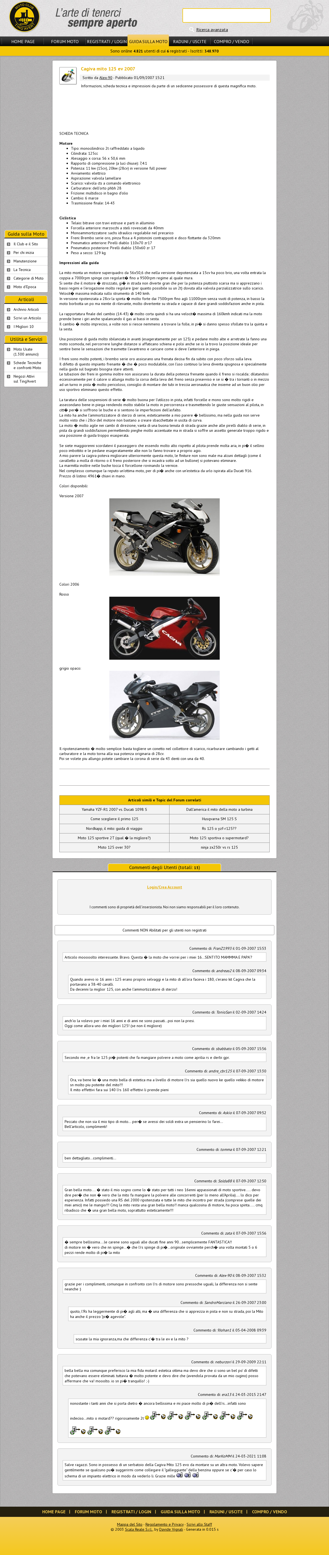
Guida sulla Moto (148, 41)
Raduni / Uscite (189, 41)
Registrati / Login (107, 41)
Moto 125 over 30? (114, 847)
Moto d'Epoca (25, 286)
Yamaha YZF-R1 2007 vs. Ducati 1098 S (114, 809)
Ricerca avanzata (212, 29)
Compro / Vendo (231, 41)
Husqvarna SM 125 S (219, 818)
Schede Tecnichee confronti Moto (27, 365)
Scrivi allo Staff (199, 1524)
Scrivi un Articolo (27, 317)
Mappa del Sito (129, 1524)
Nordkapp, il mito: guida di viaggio (114, 828)
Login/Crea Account (164, 887)
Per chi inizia (24, 252)
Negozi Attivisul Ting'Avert (25, 379)
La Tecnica (22, 269)
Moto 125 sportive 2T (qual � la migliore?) (114, 837)
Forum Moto (65, 41)
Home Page (23, 41)
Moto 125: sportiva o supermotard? (219, 837)
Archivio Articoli (26, 309)
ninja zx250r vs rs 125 (219, 847)
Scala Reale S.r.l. (139, 1529)
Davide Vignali (171, 1529)
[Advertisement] (164, 108)
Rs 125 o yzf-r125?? (219, 828)
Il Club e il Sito (26, 243)
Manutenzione (25, 261)
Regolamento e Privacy (164, 1524)
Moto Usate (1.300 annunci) (26, 352)
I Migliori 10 (24, 326)
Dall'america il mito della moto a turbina (219, 809)
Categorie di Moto (29, 278)
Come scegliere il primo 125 (114, 818)
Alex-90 (105, 77)
